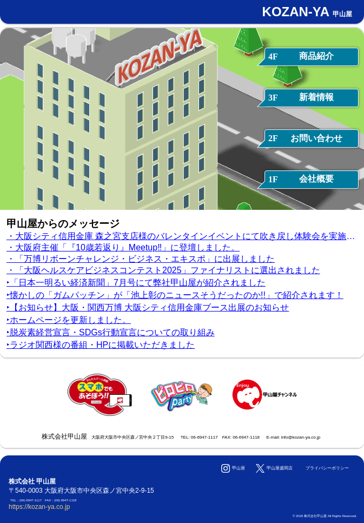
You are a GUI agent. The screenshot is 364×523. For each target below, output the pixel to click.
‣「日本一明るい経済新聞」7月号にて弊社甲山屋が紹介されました (136, 282)
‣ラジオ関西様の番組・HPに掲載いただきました (100, 344)
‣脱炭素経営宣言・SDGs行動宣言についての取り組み (110, 332)
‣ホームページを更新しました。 (68, 320)
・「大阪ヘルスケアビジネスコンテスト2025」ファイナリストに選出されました (163, 270)
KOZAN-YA (307, 11)
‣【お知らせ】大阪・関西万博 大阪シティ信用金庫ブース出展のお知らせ (147, 307)
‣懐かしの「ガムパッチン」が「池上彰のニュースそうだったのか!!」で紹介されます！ (174, 295)
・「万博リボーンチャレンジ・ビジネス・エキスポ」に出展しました (140, 258)
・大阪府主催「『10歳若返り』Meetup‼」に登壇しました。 (123, 247)
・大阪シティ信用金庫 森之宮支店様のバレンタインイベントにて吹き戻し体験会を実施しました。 (182, 236)
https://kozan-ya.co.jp (39, 507)
